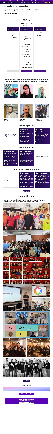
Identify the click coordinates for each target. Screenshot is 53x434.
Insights (22, 2)
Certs (24, 2)
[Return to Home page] (8, 2)
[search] (45, 2)
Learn (15, 2)
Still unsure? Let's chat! (26, 394)
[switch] (27, 23)
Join (35, 2)
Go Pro (26, 71)
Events (18, 2)
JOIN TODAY (26, 191)
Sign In (47, 2)
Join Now (13, 71)
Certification (39, 36)
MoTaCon (27, 41)
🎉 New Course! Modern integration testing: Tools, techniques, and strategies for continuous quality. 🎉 (26, 0)
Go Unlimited (40, 71)
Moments (32, 2)
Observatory (28, 2)
